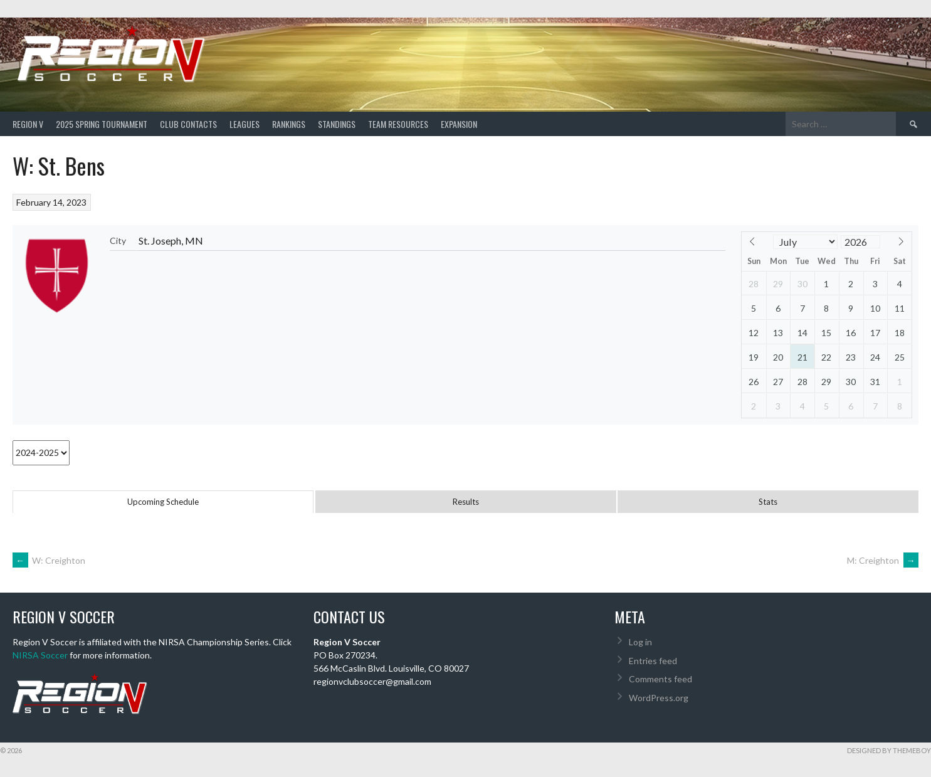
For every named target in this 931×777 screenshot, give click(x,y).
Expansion (459, 123)
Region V (28, 123)
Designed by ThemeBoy (889, 750)
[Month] (805, 242)
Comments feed (660, 679)
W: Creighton (49, 560)
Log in (640, 642)
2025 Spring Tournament (101, 123)
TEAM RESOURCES (398, 123)
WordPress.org (658, 697)
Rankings (288, 123)
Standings (336, 123)
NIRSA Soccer (40, 655)
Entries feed (653, 660)
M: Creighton (882, 560)
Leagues (244, 123)
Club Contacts (188, 123)
